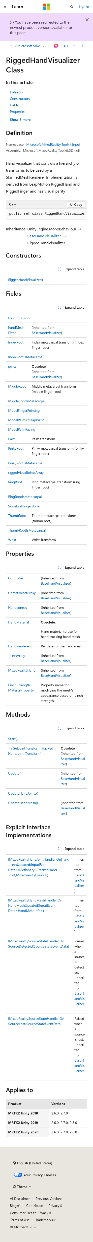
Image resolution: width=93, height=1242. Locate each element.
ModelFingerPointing (24, 410)
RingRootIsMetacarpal (25, 496)
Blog (13, 1205)
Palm (12, 438)
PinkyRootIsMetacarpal (25, 463)
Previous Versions (49, 1198)
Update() (14, 773)
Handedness (17, 607)
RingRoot (15, 482)
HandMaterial (18, 622)
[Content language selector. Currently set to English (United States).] (32, 1163)
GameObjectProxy (22, 592)
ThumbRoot (17, 515)
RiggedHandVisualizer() (25, 279)
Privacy (54, 1205)
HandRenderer (19, 646)
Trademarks (44, 1219)
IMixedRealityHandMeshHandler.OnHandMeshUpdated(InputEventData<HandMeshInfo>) (35, 905)
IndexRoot (16, 342)
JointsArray (16, 655)
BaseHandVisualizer (44, 235)
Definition (17, 92)
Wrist (12, 539)
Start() (13, 738)
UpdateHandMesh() (23, 802)
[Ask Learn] (56, 46)
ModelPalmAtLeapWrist (26, 419)
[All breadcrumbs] (10, 46)
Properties (17, 111)
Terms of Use (20, 1219)
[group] (46, 213)
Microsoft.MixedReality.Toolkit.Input (29, 45)
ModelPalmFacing (21, 429)
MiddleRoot (17, 386)
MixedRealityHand (21, 670)
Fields (14, 105)
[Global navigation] (5, 6)
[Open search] (72, 6)
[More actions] (82, 46)
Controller (15, 578)
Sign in (84, 6)
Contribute (34, 1205)
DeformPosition (19, 318)
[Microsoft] (46, 6)
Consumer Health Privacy (29, 1212)
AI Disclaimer (20, 1198)
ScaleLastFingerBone (23, 506)
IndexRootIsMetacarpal (25, 356)
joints (12, 366)
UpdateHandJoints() (23, 793)
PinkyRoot (16, 448)
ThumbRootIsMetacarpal (27, 530)
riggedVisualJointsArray (26, 472)
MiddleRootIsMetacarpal (26, 401)
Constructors (20, 98)
